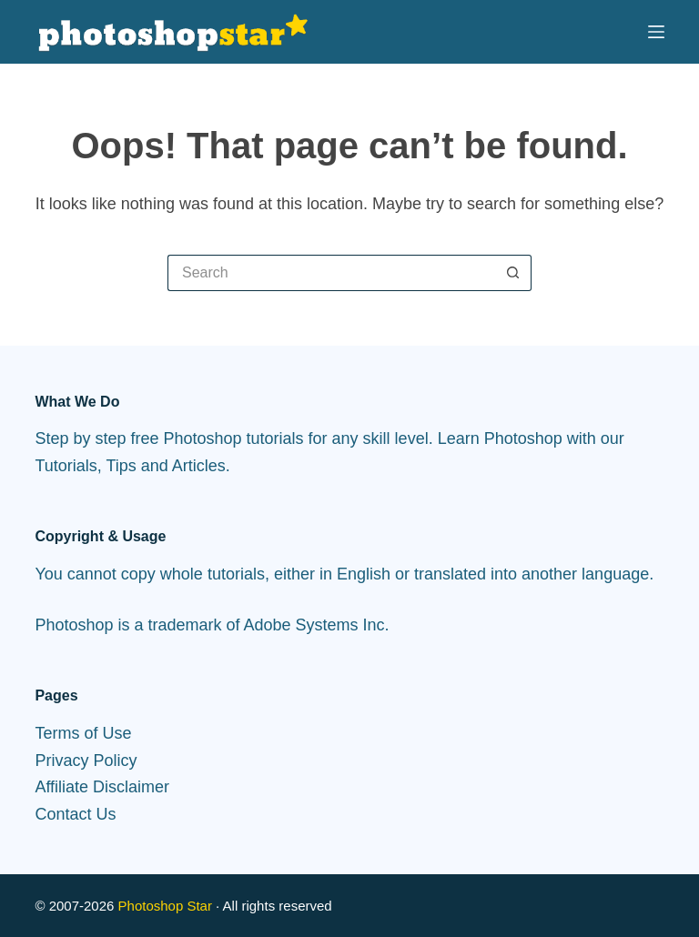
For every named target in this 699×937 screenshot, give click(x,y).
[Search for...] (331, 273)
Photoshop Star (165, 905)
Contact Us (75, 814)
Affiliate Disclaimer (102, 787)
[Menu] (656, 32)
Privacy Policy (86, 760)
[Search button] (513, 273)
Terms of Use (83, 733)
